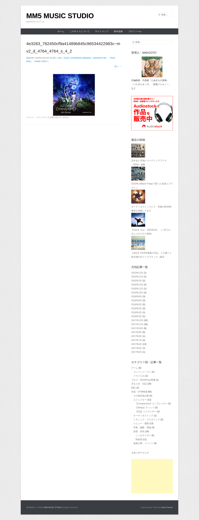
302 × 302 (57, 58)
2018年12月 (137, 284)
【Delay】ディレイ (144, 407)
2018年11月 (137, 288)
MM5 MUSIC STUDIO (60, 16)
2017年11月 (137, 324)
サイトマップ (101, 31)
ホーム (60, 31)
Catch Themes (167, 507)
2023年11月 (137, 276)
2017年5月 (136, 348)
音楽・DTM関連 (139, 392)
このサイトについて (80, 31)
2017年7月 (136, 340)
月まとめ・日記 (139, 384)
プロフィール (135, 31)
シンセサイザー (143, 435)
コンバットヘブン (142, 372)
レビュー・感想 (141, 423)
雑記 (133, 388)
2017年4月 (136, 352)
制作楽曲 (118, 31)
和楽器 (138, 439)
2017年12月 (137, 320)
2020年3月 (136, 280)
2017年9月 (136, 332)
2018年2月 (136, 316)
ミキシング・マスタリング (146, 419)
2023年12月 (137, 273)
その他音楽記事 (141, 396)
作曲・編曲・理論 (142, 427)
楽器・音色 (138, 431)
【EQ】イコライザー (145, 411)
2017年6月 (136, 344)
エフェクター (140, 400)
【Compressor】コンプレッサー (151, 403)
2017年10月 (137, 328)
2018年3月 (136, 312)
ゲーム (134, 368)
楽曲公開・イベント (143, 443)
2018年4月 (136, 308)
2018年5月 (136, 304)
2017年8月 (136, 336)
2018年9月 (136, 296)
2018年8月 (136, 300)
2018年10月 (137, 292)
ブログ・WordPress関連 (143, 380)
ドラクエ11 (139, 376)
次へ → (118, 66)
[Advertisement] (152, 476)
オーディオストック (143, 415)
